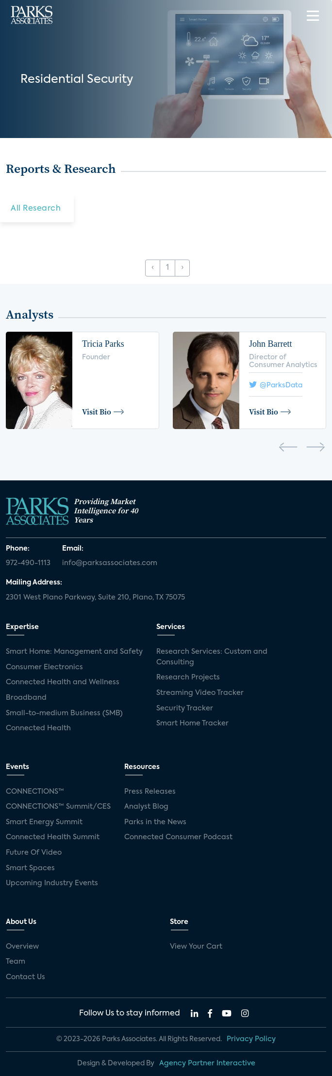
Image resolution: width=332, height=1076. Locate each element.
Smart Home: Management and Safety (74, 651)
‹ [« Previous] (152, 268)
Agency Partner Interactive (207, 1063)
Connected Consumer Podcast (178, 837)
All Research (36, 209)
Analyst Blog (146, 806)
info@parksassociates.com (109, 563)
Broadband (26, 697)
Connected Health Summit (53, 837)
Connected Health (38, 728)
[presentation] (288, 449)
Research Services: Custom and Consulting (211, 657)
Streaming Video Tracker (200, 693)
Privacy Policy (251, 1039)
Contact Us (25, 977)
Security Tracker (184, 708)
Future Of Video (34, 852)
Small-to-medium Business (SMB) (64, 713)
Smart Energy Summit (44, 822)
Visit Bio (103, 411)
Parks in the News (155, 822)
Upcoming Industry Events (52, 883)
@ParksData (275, 384)
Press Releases (150, 791)
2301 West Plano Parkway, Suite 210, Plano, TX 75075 (95, 597)
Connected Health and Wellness (62, 682)
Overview (22, 946)
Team (15, 961)
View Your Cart (196, 946)
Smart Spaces (30, 868)
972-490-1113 (28, 563)
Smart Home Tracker (192, 723)
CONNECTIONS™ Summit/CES (58, 806)
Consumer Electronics (44, 667)
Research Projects (188, 677)
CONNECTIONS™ (35, 791)
